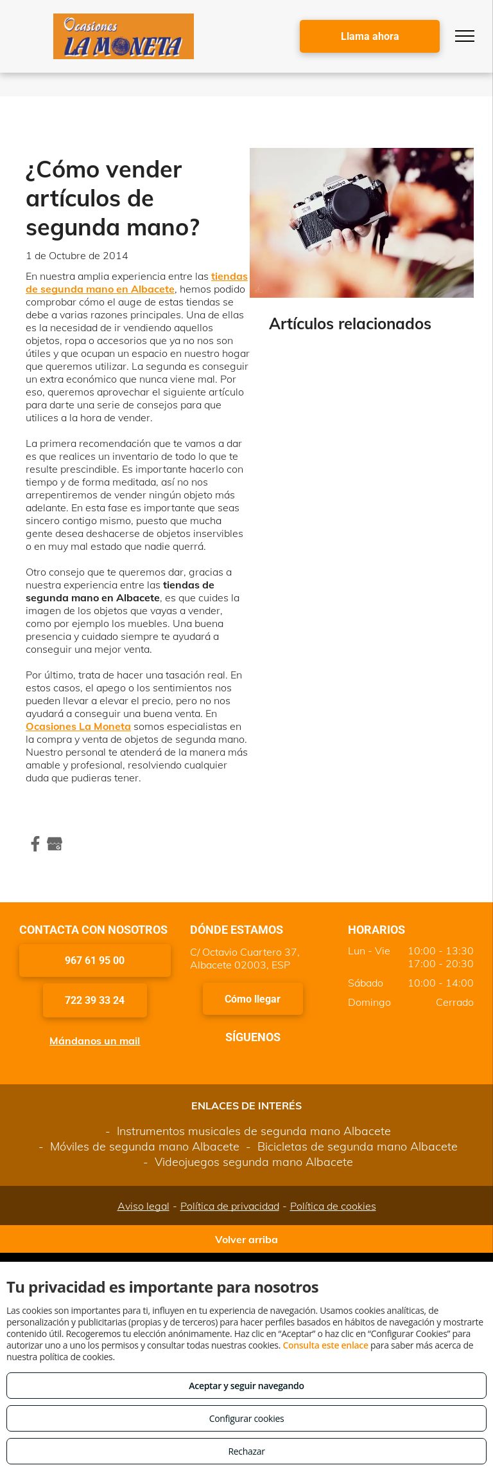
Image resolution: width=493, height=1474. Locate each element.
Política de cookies (333, 1205)
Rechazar (246, 1451)
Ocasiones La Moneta (78, 726)
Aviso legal (143, 1205)
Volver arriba (246, 1239)
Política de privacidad (229, 1205)
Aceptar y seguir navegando (246, 1385)
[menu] (464, 36)
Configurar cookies (246, 1418)
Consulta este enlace (325, 1345)
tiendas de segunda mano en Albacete (137, 282)
